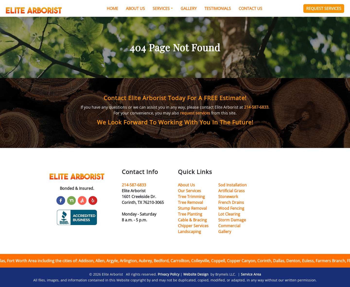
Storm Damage (232, 220)
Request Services (323, 8)
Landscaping (189, 231)
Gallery (189, 8)
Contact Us (250, 8)
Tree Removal (190, 202)
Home (112, 8)
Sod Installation (232, 185)
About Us (135, 8)
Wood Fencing (231, 208)
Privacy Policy (168, 274)
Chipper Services (193, 225)
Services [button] (161, 8)
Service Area (251, 274)
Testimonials (217, 8)
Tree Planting (190, 214)
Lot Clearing (229, 214)
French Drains (231, 202)
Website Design (196, 274)
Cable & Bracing (192, 220)
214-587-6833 (256, 107)
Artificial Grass (231, 190)
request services (195, 113)
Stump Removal (192, 208)
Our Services (189, 190)
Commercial (229, 225)
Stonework (228, 196)
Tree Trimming (191, 196)
